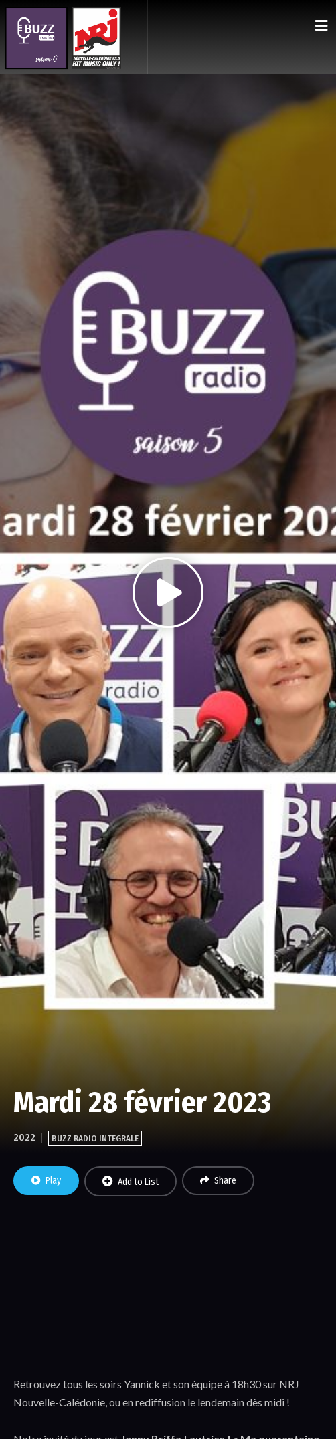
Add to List (130, 1182)
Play (46, 1180)
